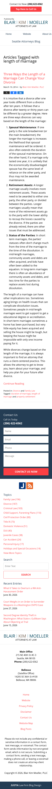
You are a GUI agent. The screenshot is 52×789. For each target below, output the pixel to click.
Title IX (9, 521)
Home (9, 34)
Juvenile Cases (13, 535)
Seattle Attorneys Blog (26, 22)
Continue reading (13, 383)
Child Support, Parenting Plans (22, 512)
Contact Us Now (26, 471)
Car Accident (12, 539)
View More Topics (12, 553)
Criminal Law (12, 508)
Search (26, 574)
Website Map (26, 723)
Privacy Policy (26, 706)
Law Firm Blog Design (26, 785)
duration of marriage (21, 393)
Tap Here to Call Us (26, 9)
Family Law (30, 390)
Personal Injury (13, 544)
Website (27, 34)
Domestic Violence (15, 526)
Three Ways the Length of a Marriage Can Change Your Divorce (24, 78)
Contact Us (26, 717)
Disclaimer (26, 711)
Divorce (16, 390)
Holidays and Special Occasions (22, 548)
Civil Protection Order (17, 517)
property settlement (26, 396)
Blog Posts (26, 729)
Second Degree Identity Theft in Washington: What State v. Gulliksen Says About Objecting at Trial (24, 618)
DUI (7, 530)
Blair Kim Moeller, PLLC (36, 772)
